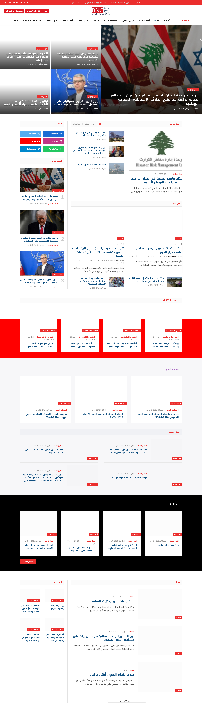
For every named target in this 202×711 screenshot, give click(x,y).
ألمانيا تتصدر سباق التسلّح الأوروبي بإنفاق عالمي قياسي (39, 547)
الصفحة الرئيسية (182, 21)
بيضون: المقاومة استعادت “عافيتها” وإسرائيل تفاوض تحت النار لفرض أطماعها (99, 2)
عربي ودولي (128, 21)
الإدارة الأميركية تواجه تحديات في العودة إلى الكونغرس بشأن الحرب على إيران (27, 57)
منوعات (14, 21)
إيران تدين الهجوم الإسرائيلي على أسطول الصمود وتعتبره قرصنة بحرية (76, 103)
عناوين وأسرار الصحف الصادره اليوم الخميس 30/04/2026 (158, 416)
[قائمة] (196, 11)
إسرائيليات (83, 21)
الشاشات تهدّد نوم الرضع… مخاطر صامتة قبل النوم (159, 250)
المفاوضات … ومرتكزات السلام (113, 601)
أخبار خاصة (68, 21)
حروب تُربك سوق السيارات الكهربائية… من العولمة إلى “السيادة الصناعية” (92, 281)
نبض (45, 11)
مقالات (95, 21)
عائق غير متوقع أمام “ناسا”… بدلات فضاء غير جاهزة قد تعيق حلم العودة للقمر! (39, 345)
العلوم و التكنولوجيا (169, 300)
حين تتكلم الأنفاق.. (168, 545)
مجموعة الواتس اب (14, 11)
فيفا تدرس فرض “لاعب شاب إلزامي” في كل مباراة (43, 451)
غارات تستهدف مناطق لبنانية (91, 164)
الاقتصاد (58, 582)
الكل (99, 124)
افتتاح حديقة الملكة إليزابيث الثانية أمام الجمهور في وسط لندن (146, 280)
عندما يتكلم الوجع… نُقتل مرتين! (111, 675)
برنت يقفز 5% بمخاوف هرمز (57, 607)
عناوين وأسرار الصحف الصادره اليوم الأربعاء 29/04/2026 (46, 416)
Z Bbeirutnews (170, 256)
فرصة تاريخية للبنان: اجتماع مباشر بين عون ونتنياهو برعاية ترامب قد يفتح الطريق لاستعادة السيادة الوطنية (154, 99)
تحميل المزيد (127, 700)
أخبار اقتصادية (57, 600)
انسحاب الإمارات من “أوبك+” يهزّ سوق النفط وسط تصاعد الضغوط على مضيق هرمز (30, 608)
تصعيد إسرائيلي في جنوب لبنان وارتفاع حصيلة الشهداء (90, 134)
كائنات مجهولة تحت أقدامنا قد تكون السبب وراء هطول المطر (122, 345)
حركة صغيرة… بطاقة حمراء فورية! (129, 477)
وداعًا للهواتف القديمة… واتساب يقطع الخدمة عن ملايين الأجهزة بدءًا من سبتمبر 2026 (165, 345)
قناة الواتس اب (33, 11)
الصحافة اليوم (110, 21)
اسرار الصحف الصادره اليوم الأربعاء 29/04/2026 (103, 416)
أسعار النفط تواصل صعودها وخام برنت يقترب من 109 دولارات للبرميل (55, 637)
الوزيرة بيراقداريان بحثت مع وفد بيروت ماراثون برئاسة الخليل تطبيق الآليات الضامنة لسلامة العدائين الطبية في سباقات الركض (42, 477)
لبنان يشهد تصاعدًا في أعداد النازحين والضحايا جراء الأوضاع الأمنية (25, 103)
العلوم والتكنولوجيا (32, 21)
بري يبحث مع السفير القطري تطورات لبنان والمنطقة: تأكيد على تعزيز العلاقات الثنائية (89, 150)
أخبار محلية (144, 21)
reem (196, 108)
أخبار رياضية (52, 21)
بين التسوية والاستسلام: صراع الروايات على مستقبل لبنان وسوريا (103, 638)
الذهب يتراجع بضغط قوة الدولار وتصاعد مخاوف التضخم (31, 637)
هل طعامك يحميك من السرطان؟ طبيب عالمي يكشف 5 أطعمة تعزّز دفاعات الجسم (98, 252)
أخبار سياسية (163, 21)
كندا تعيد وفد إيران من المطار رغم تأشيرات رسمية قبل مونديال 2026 (128, 451)
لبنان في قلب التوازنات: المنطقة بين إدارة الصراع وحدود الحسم (123, 547)
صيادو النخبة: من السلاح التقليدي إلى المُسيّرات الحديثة (82, 549)
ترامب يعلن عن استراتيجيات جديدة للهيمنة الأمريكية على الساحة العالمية (77, 57)
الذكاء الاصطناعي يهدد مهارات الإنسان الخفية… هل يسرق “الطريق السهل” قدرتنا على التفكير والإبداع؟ (80, 345)
